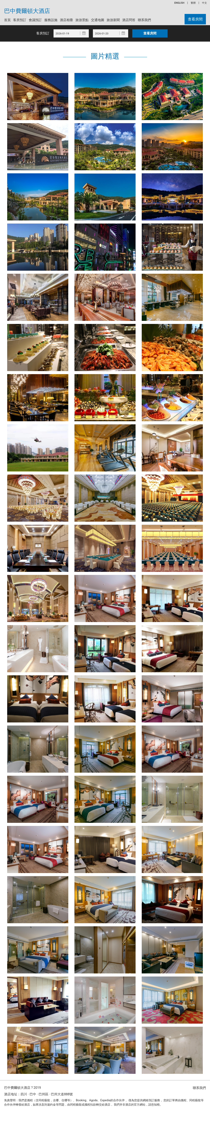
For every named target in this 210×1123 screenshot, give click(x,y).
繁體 (193, 3)
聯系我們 (144, 20)
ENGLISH (179, 3)
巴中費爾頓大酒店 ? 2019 (22, 1088)
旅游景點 (82, 20)
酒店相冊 (66, 20)
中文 (204, 3)
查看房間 (195, 19)
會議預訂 (35, 20)
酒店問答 (128, 20)
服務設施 (50, 20)
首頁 (7, 20)
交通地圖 (97, 20)
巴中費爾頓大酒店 (27, 11)
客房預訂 (19, 20)
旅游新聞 (113, 20)
